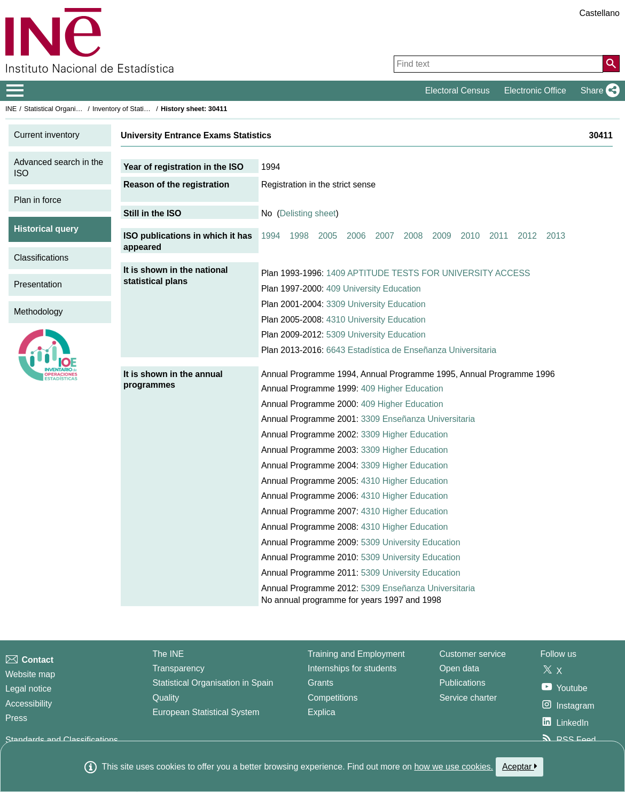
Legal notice (28, 688)
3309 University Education (376, 304)
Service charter (468, 697)
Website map (30, 674)
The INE (168, 653)
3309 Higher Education (404, 434)
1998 (299, 235)
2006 (356, 235)
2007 (384, 235)
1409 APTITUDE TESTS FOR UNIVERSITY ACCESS (428, 273)
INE (11, 109)
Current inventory (47, 134)
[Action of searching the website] (611, 63)
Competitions (332, 697)
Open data (459, 668)
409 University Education (373, 288)
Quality (165, 697)
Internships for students (352, 668)
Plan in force (37, 200)
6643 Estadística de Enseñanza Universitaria (411, 350)
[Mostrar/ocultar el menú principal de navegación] (15, 90)
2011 (499, 235)
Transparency (178, 668)
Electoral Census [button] (457, 90)
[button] (598, 90)
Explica (321, 712)
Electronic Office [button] (535, 90)
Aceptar (519, 766)
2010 (470, 235)
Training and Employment (356, 653)
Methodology (38, 311)
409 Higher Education (402, 388)
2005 (328, 235)
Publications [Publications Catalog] (462, 682)
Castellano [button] (599, 13)
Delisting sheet (308, 213)
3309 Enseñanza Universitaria (418, 419)
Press (16, 718)
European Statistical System (205, 712)
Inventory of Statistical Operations (143, 109)
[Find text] (498, 64)
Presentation (38, 284)
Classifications (41, 257)
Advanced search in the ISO (58, 168)
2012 (527, 235)
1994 (270, 235)
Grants (320, 682)
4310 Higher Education (404, 480)
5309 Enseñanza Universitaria (418, 588)
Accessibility (28, 703)
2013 (556, 235)
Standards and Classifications (61, 739)
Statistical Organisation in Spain (72, 109)
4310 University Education (376, 319)
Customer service (472, 653)
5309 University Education (376, 334)
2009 (441, 235)
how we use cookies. (453, 766)
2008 (413, 235)
